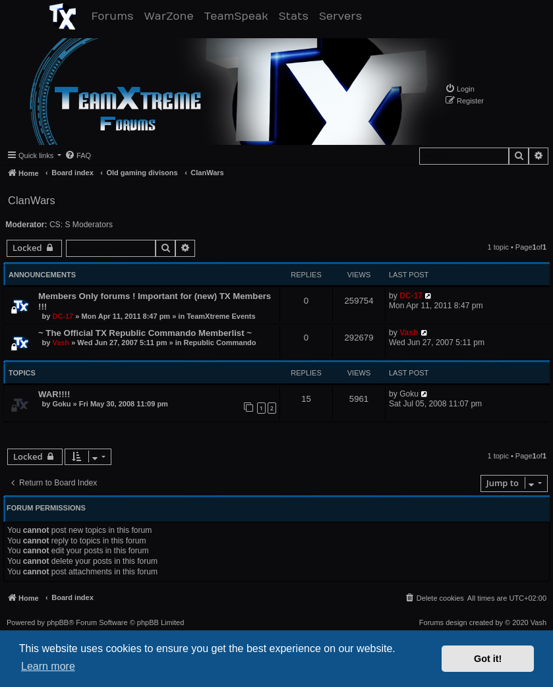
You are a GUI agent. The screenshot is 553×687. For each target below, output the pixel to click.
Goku (61, 404)
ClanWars (31, 200)
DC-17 (62, 316)
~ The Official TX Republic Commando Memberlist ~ (145, 333)
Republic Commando (220, 342)
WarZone (171, 16)
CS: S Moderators (81, 224)
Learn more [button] (48, 666)
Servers (343, 16)
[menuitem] (460, 88)
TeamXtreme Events (221, 316)
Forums (115, 16)
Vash (60, 342)
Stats (296, 16)
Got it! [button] (488, 658)
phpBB (58, 623)
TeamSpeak (239, 16)
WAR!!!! (54, 394)
